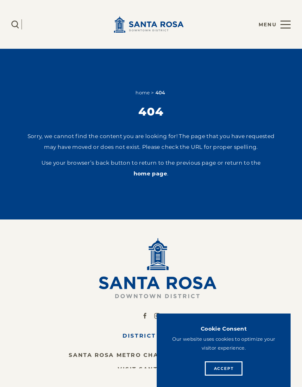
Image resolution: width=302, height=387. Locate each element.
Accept (224, 368)
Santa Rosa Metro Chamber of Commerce (151, 356)
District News (151, 337)
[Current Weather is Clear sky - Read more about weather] (34, 24)
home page (150, 173)
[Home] (151, 268)
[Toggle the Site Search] (15, 25)
